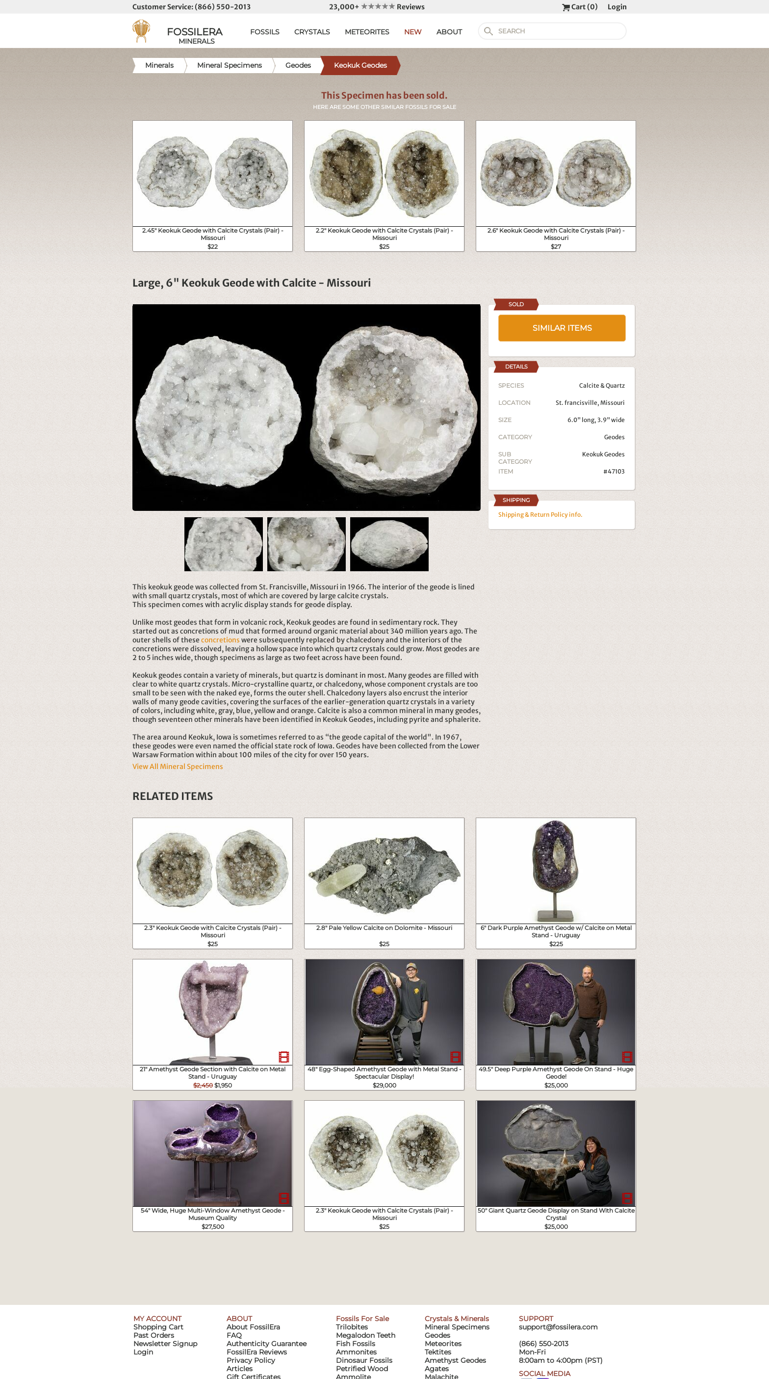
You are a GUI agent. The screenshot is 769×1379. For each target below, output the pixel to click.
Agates (437, 1368)
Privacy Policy (251, 1360)
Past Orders (153, 1335)
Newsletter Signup (165, 1343)
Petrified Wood (362, 1368)
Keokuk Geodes (603, 454)
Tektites (438, 1352)
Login (617, 6)
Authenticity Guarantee (267, 1343)
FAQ (234, 1335)
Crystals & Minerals (457, 1318)
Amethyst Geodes (455, 1360)
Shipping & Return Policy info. (540, 514)
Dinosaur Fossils (364, 1360)
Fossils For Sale (362, 1318)
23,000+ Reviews (377, 6)
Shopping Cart (158, 1327)
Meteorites (443, 1343)
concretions (220, 640)
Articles (240, 1368)
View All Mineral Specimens (177, 766)
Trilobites (352, 1327)
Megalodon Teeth (365, 1335)
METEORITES (367, 31)
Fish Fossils (355, 1343)
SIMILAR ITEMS (562, 328)
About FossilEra (253, 1327)
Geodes (614, 437)
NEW (413, 31)
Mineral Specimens (457, 1327)
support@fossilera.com (558, 1327)
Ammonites (356, 1352)
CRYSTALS (312, 31)
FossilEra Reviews (257, 1352)
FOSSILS (265, 31)
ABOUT (449, 31)
